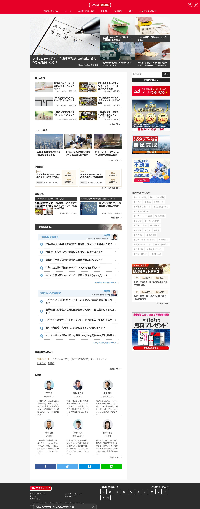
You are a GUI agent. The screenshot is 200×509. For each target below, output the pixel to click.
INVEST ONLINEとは (38, 494)
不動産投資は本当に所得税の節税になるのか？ (101, 199)
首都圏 (138, 230)
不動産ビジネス (142, 211)
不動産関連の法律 (143, 207)
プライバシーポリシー (73, 494)
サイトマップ (70, 496)
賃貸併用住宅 (163, 244)
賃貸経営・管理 (162, 207)
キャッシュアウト (61, 359)
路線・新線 (156, 254)
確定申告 (161, 216)
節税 (149, 202)
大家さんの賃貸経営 (50, 293)
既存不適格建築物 (80, 359)
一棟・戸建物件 (153, 221)
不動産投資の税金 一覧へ (106, 282)
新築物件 (164, 240)
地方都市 (152, 235)
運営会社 (33, 496)
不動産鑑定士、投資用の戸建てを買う (56, 199)
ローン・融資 (141, 226)
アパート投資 (141, 197)
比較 (158, 230)
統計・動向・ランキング (145, 240)
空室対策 (139, 249)
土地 (149, 230)
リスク (138, 202)
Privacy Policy (64, 503)
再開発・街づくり (156, 249)
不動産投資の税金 (49, 237)
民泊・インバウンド (144, 244)
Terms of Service (75, 503)
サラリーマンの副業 (144, 216)
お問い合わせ (35, 499)
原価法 (51, 363)
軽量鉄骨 (42, 363)
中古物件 (139, 235)
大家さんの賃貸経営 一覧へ (105, 343)
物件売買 (159, 202)
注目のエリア (141, 254)
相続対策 (155, 226)
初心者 (138, 221)
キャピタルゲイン (98, 359)
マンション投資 (158, 197)
